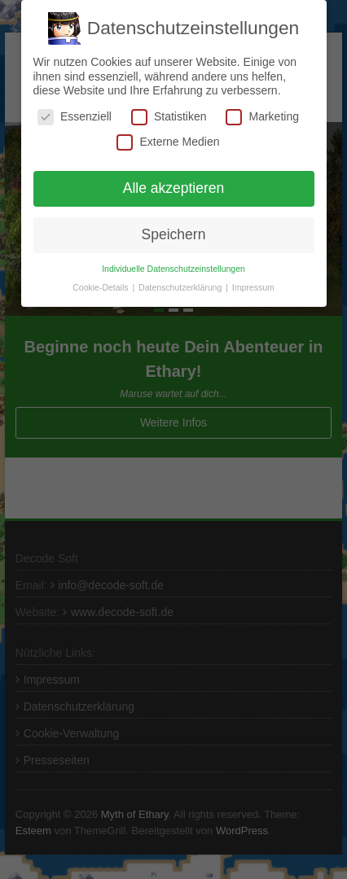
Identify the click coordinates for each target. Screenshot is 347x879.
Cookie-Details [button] (101, 287)
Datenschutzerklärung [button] (181, 287)
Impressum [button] (253, 287)
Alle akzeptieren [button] (174, 188)
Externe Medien (167, 142)
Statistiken (169, 117)
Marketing (262, 117)
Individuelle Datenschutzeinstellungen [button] (173, 268)
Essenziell (74, 117)
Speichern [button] (174, 234)
